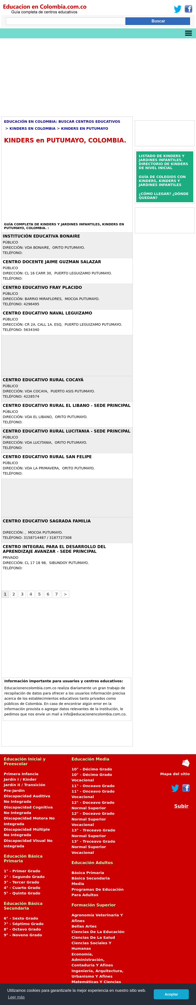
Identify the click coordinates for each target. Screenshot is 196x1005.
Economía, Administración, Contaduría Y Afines (92, 960)
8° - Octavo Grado (22, 929)
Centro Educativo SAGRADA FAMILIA (47, 521)
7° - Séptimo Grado (24, 924)
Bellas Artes (84, 926)
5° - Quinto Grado (22, 893)
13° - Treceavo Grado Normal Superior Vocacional (93, 847)
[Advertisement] (98, 76)
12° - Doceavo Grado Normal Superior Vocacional (93, 819)
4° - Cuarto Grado (22, 887)
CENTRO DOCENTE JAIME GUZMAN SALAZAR (52, 261)
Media (78, 883)
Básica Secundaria (91, 878)
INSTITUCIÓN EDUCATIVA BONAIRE (41, 236)
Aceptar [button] (171, 994)
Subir (181, 806)
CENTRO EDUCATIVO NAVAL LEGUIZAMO (47, 313)
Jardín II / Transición (24, 785)
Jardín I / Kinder (20, 779)
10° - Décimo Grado (92, 769)
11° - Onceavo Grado (93, 786)
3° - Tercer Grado (21, 882)
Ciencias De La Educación (98, 932)
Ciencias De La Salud (93, 937)
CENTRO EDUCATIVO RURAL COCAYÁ (43, 379)
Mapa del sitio (175, 774)
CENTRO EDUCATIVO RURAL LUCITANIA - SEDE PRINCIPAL (66, 431)
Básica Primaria (88, 873)
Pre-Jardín (14, 790)
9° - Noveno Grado (23, 935)
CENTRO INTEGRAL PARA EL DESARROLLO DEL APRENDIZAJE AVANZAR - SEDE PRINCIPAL (54, 549)
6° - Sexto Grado (21, 918)
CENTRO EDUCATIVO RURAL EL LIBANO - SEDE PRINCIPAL (66, 405)
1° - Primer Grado (22, 871)
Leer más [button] (16, 997)
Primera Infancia (21, 774)
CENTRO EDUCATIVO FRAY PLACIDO (42, 287)
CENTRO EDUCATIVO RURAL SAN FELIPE (47, 456)
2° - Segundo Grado (24, 877)
